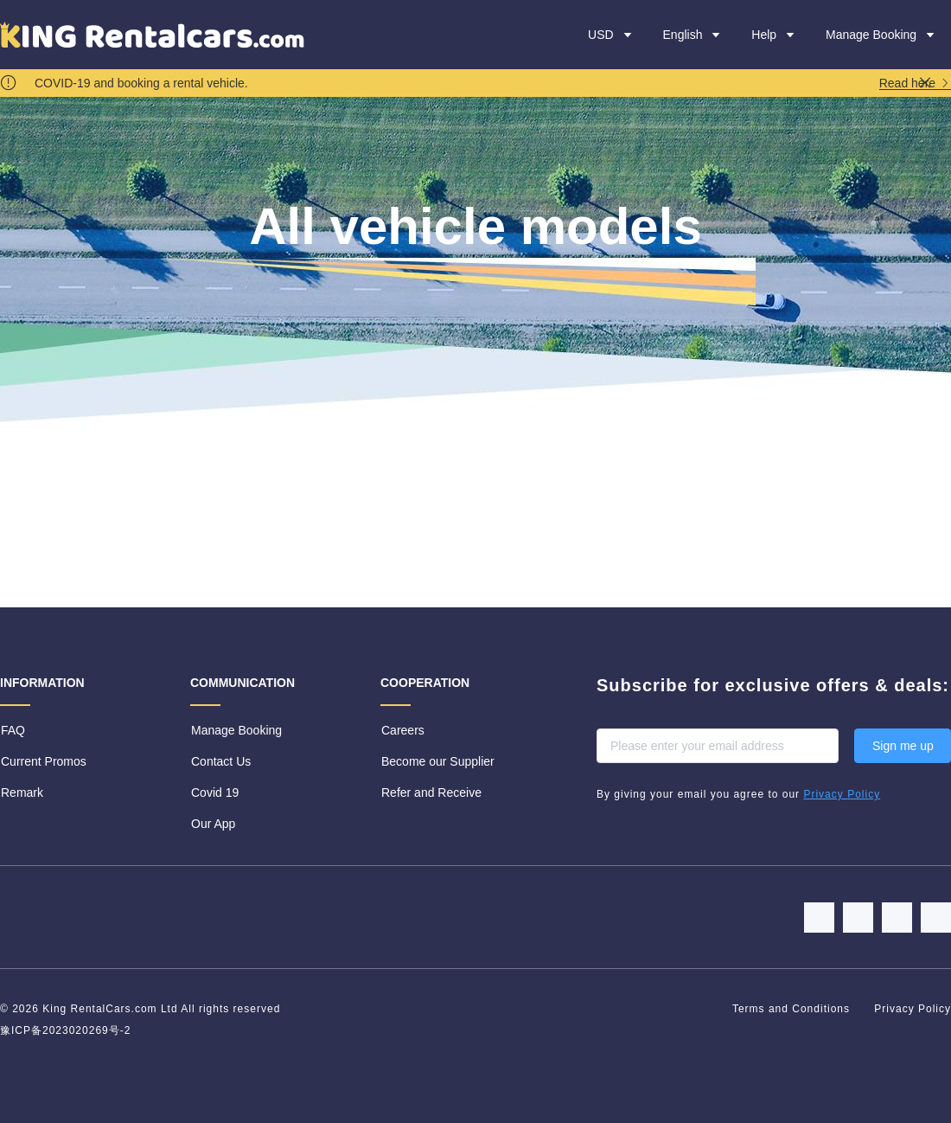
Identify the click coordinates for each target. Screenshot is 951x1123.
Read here (915, 83)
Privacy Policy (912, 1009)
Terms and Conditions (792, 1009)
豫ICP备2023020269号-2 (65, 1030)
